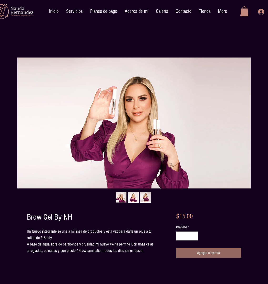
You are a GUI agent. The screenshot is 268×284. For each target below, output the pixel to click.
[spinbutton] (187, 236)
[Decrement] (180, 236)
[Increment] (194, 236)
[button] (244, 11)
